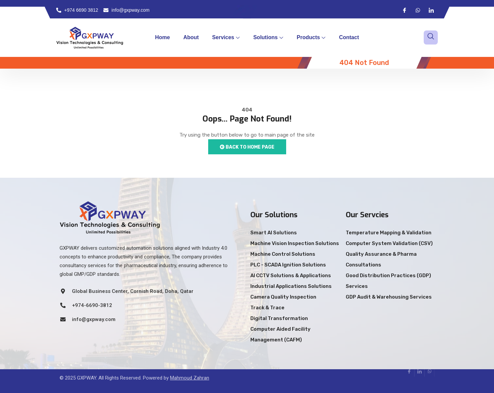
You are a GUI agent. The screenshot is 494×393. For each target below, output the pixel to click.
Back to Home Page (247, 147)
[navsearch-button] (431, 37)
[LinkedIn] (431, 10)
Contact (349, 37)
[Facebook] (404, 10)
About (191, 37)
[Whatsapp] (418, 10)
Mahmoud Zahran (189, 371)
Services (226, 37)
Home (162, 37)
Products (311, 37)
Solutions (268, 37)
